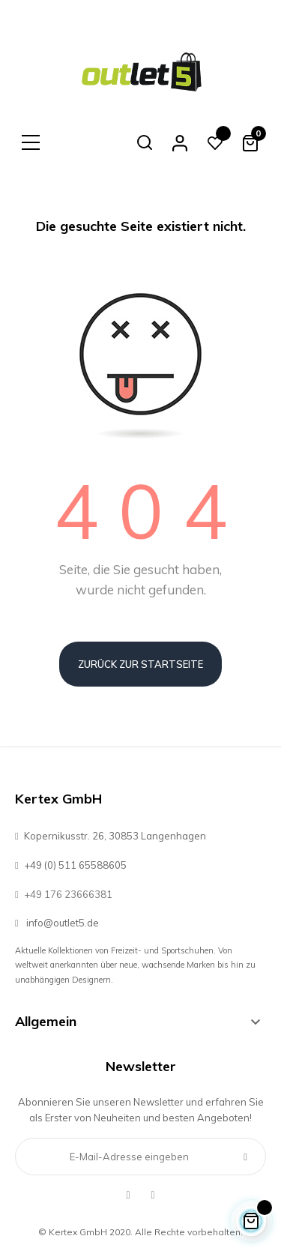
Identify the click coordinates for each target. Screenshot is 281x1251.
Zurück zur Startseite (140, 664)
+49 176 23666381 (63, 894)
